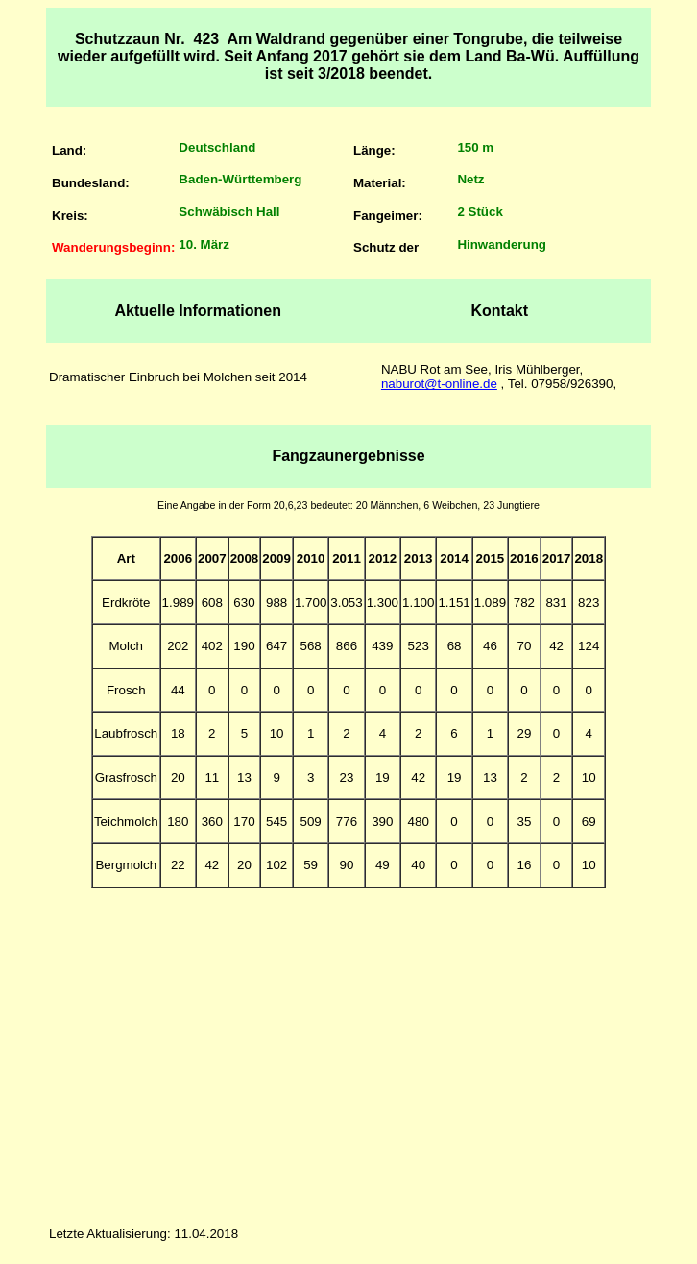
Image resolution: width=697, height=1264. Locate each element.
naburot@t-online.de (439, 384)
